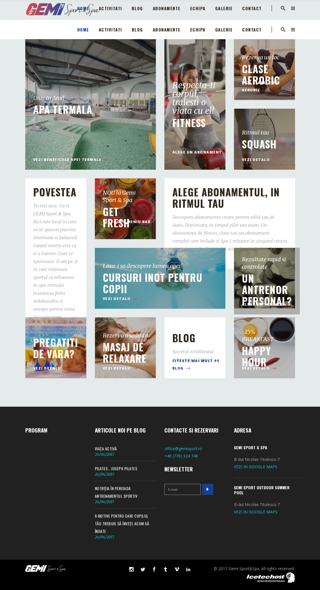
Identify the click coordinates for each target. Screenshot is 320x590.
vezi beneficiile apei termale (71, 160)
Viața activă (106, 449)
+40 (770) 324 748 (181, 456)
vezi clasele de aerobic (260, 86)
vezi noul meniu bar (127, 225)
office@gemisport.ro (183, 448)
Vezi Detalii (259, 160)
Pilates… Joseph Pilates (116, 468)
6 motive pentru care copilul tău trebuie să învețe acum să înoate (122, 523)
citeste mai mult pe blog (196, 364)
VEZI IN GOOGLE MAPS (255, 466)
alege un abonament (197, 156)
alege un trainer (266, 304)
